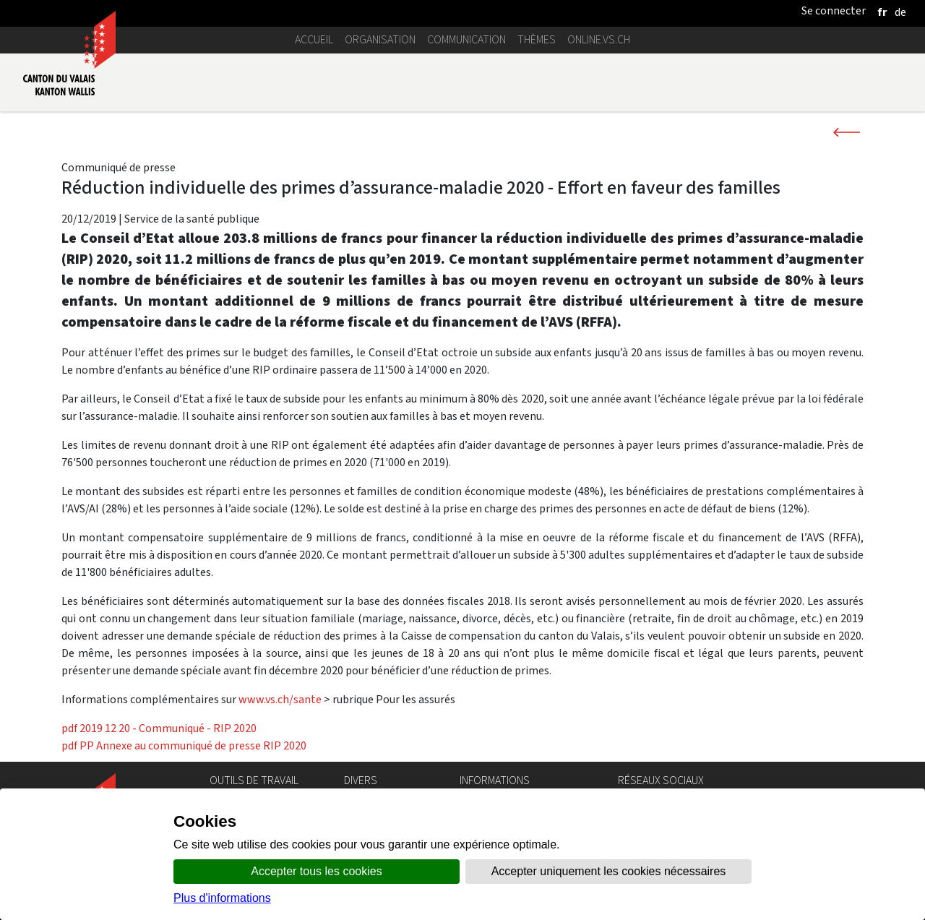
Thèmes (536, 39)
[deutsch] (900, 12)
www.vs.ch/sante (280, 699)
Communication (466, 39)
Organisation (380, 39)
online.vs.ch (598, 39)
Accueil (314, 39)
